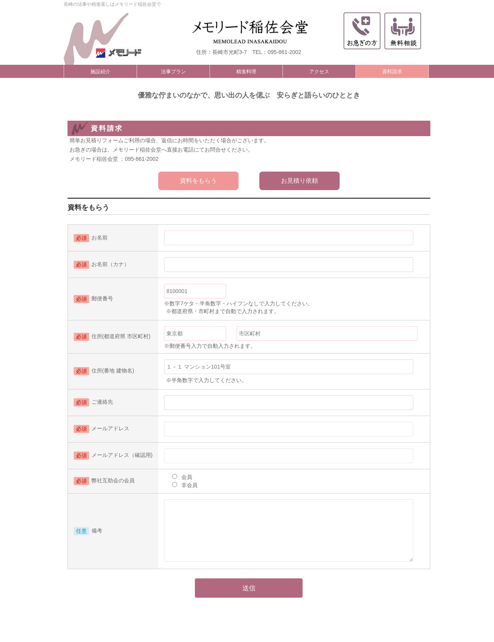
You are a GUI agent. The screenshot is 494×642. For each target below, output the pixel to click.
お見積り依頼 (299, 180)
